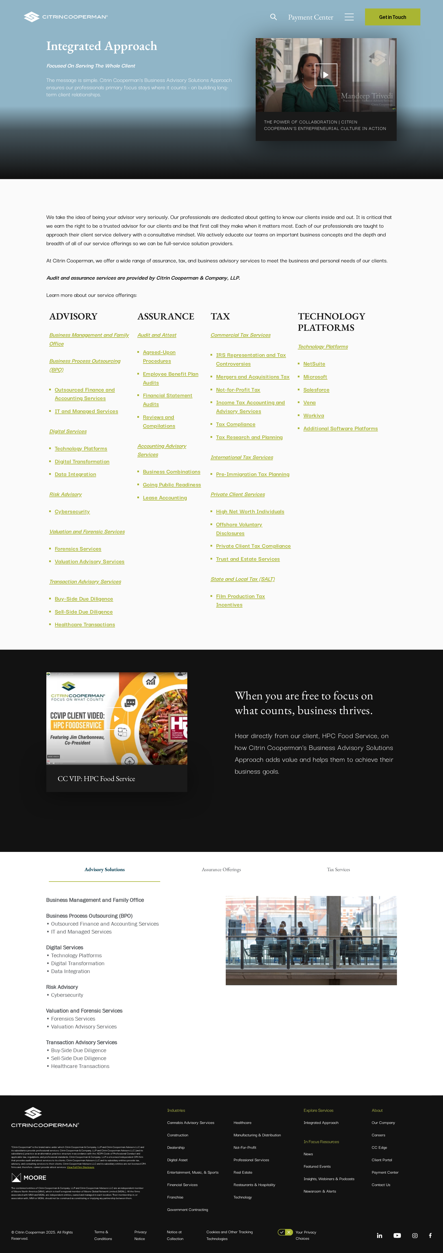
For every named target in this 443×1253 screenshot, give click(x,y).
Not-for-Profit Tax (238, 389)
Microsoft (315, 376)
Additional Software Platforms (340, 428)
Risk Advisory (65, 494)
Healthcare (242, 1122)
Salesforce (316, 389)
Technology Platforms (81, 448)
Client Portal (382, 1159)
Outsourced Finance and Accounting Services (85, 393)
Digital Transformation (82, 461)
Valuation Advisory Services (90, 561)
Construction (177, 1135)
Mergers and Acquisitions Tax (253, 376)
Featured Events (317, 1166)
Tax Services (338, 869)
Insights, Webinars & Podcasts (329, 1178)
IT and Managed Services (86, 410)
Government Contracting (187, 1209)
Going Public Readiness (172, 484)
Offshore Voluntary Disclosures (239, 528)
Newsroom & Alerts (320, 1191)
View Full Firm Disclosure (80, 1167)
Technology (243, 1197)
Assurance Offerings (221, 869)
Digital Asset (177, 1159)
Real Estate (243, 1172)
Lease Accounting (165, 497)
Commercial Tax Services (240, 334)
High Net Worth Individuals (250, 511)
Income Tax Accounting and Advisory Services (250, 406)
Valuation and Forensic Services (87, 531)
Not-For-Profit (245, 1147)
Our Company (383, 1122)
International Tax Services (241, 457)
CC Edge (379, 1147)
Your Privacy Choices (306, 1235)
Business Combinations (171, 471)
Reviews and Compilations (159, 421)
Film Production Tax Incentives (240, 600)
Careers (378, 1135)
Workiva (313, 415)
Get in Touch (392, 17)
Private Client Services (237, 494)
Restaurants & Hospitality (254, 1184)
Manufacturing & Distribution (257, 1135)
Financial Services (182, 1184)
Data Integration (75, 473)
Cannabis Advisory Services (190, 1122)
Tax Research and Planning (249, 436)
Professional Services (251, 1159)
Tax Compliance (235, 423)
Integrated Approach (321, 1122)
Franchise (175, 1197)
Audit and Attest (156, 334)
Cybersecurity (72, 511)
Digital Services (67, 431)
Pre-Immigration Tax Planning (252, 473)
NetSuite (314, 363)
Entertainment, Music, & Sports (192, 1172)
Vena (309, 402)
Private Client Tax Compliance (253, 545)
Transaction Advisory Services (85, 581)
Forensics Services (78, 548)
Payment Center (310, 17)
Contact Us (381, 1184)
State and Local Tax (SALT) (242, 578)
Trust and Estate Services (248, 558)
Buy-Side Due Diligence (84, 598)
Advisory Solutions (104, 869)
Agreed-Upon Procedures (159, 356)
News (308, 1153)
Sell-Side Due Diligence (84, 611)
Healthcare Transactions (85, 624)
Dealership (176, 1147)
